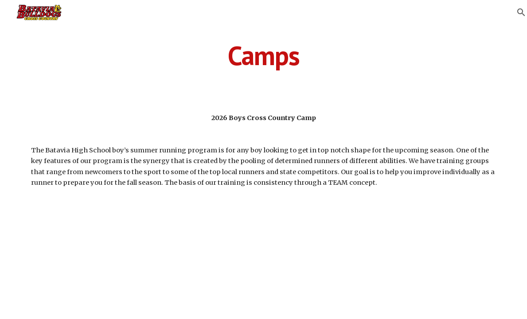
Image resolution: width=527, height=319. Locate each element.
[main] (263, 55)
